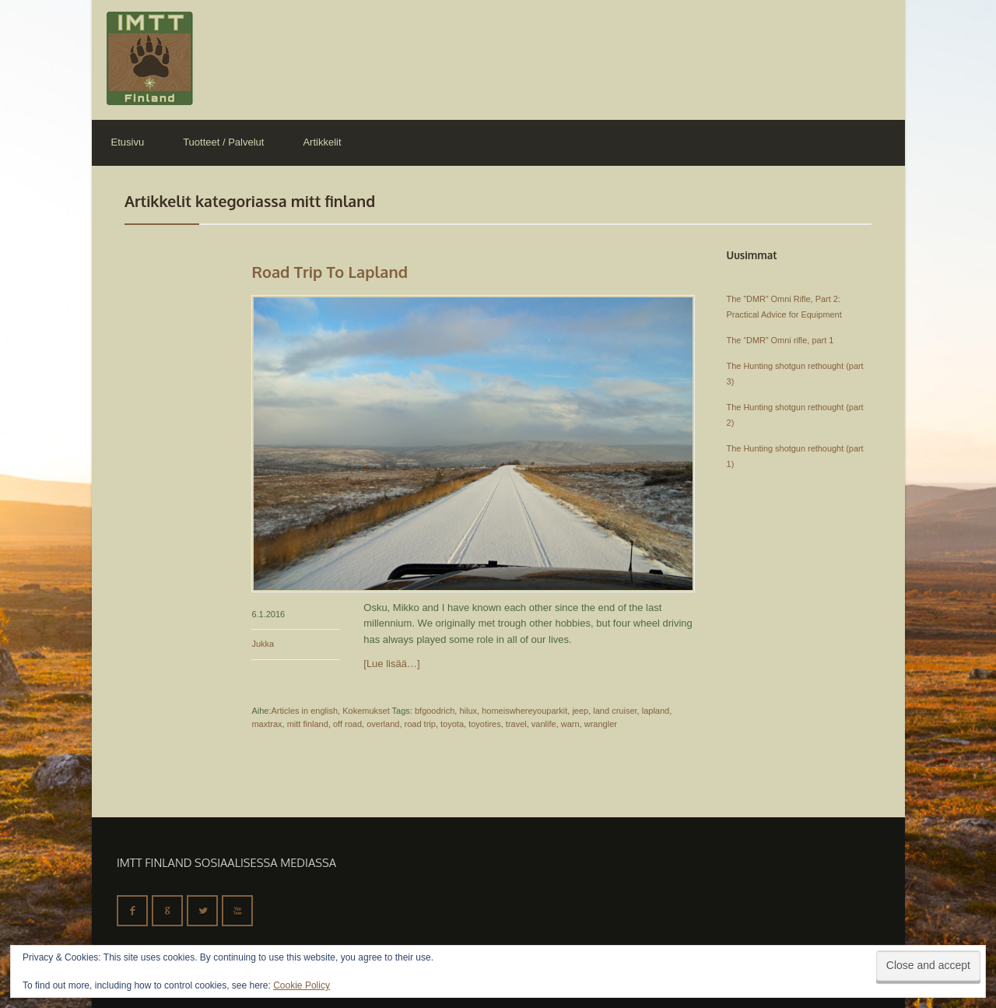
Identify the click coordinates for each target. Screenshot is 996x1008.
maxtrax (266, 724)
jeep (580, 710)
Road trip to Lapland (329, 272)
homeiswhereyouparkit (524, 710)
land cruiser (615, 710)
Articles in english (304, 710)
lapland (655, 710)
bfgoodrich (434, 710)
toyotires (484, 724)
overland (382, 724)
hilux (468, 710)
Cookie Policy (301, 985)
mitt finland (307, 724)
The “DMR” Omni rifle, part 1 (780, 340)
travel (516, 724)
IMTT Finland (150, 58)
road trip (420, 724)
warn (570, 724)
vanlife (543, 724)
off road (347, 724)
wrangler (600, 724)
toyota (452, 724)
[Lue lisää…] (391, 663)
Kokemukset (366, 710)
